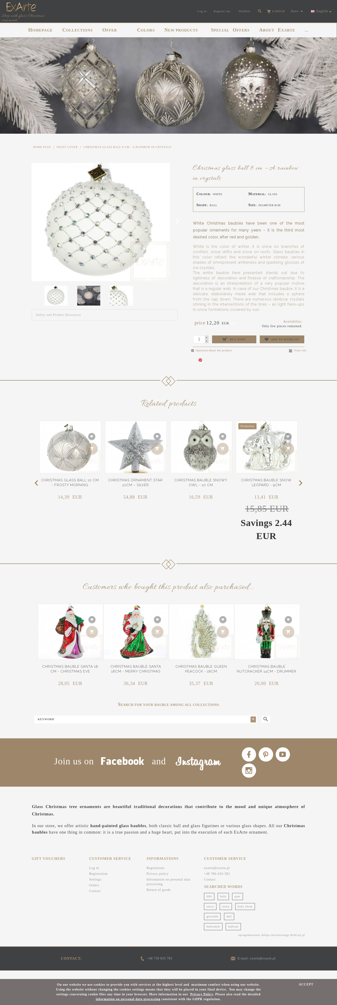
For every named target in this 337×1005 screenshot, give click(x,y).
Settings (95, 887)
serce (210, 914)
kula (223, 904)
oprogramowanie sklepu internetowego (264, 943)
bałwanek (213, 934)
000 (209, 904)
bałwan (233, 934)
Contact (95, 899)
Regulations (156, 876)
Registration (98, 882)
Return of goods (159, 898)
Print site (297, 350)
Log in (94, 876)
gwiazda (212, 924)
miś (229, 924)
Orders (94, 893)
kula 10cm (245, 914)
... (306, 30)
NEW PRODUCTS (181, 29)
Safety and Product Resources (58, 315)
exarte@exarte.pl (217, 876)
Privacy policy (157, 882)
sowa (225, 914)
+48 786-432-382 (217, 882)
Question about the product (211, 350)
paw (237, 904)
